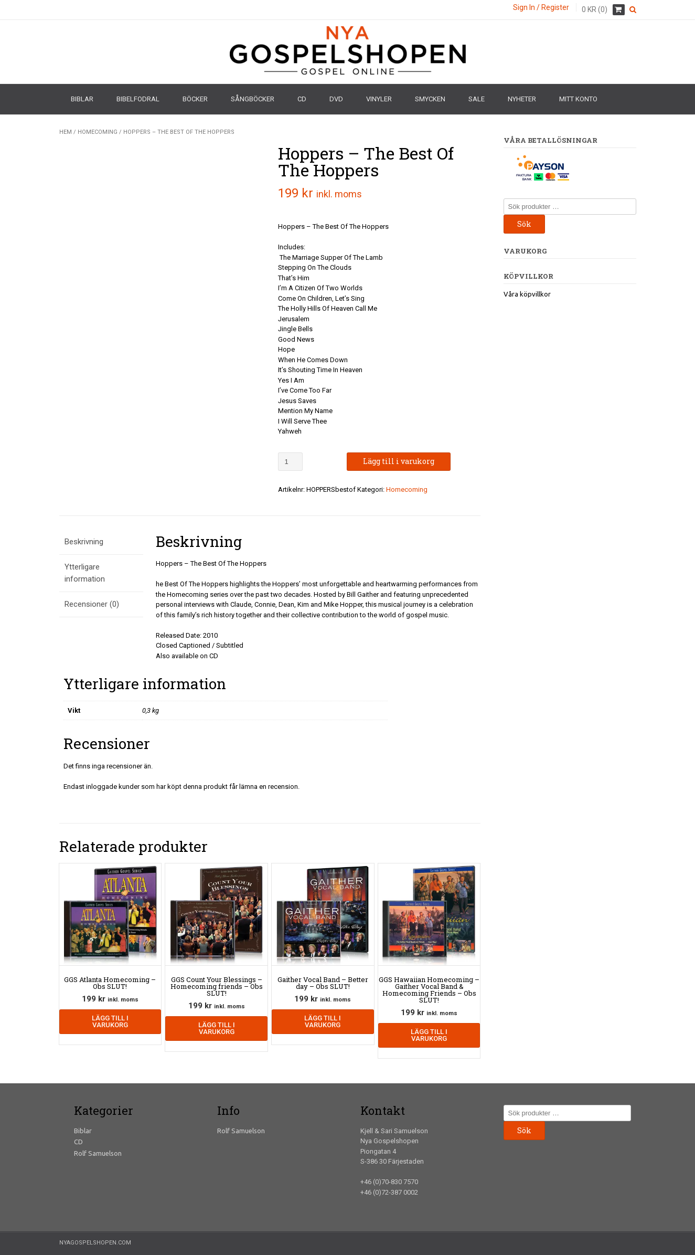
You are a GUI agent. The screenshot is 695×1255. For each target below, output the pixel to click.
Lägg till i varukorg (398, 461)
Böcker (195, 99)
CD (301, 99)
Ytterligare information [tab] (85, 573)
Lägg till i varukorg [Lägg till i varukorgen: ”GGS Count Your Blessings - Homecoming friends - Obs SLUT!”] (216, 1028)
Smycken (430, 99)
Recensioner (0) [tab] (92, 604)
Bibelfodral (137, 99)
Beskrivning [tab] (84, 541)
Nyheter (522, 99)
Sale (476, 99)
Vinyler (379, 99)
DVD (336, 99)
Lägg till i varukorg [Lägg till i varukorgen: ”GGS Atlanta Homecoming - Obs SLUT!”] (110, 1021)
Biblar (82, 99)
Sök (524, 224)
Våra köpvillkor (527, 294)
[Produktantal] (290, 461)
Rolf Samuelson (98, 1153)
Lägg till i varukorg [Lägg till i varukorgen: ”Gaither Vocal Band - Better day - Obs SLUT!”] (322, 1021)
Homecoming (97, 132)
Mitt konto (578, 99)
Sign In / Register (541, 7)
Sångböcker (252, 99)
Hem (65, 132)
